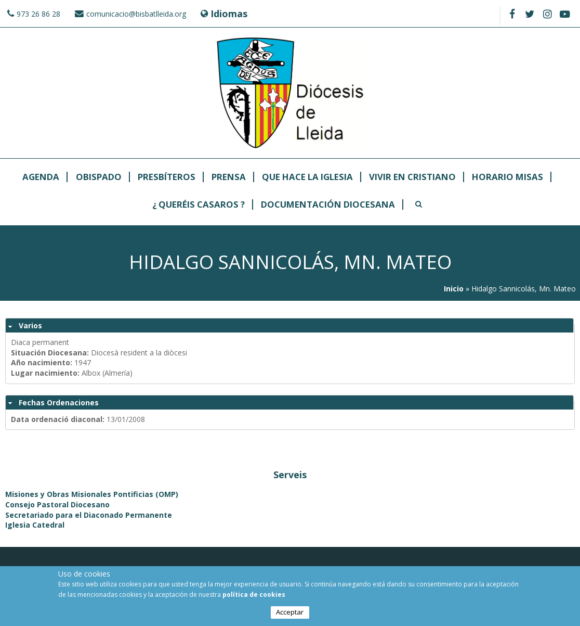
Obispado (99, 177)
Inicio (454, 288)
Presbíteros (166, 177)
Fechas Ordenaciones (59, 402)
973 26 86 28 (38, 14)
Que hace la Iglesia (307, 177)
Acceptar (290, 613)
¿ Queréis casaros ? (198, 204)
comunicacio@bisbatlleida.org (136, 14)
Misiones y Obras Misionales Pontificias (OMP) (91, 494)
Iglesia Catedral (34, 525)
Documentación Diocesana (328, 204)
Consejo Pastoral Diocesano (57, 504)
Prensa (229, 177)
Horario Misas (507, 177)
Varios (30, 325)
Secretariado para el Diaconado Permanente (88, 515)
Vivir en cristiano (412, 177)
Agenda (40, 177)
